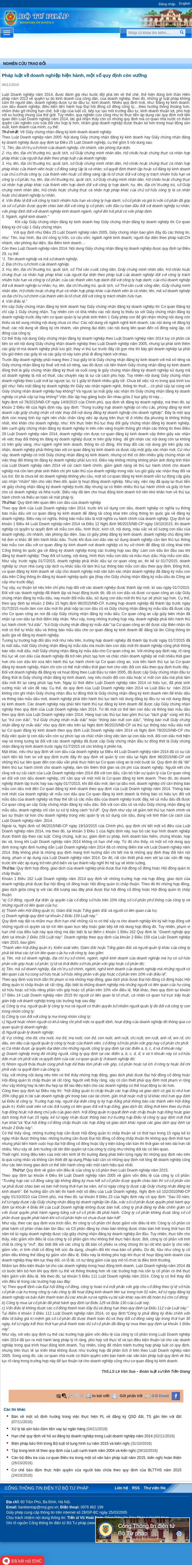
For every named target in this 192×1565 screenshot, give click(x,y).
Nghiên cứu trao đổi (24, 64)
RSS (136, 1488)
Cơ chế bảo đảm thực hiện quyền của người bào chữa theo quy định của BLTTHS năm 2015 (96, 1470)
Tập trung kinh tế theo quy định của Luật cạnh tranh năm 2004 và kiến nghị (73, 1450)
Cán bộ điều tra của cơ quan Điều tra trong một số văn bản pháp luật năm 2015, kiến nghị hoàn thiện (96, 1458)
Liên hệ (121, 1488)
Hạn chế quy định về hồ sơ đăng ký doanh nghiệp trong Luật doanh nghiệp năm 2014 (82, 1436)
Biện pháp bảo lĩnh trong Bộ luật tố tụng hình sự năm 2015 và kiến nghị (70, 1443)
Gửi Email (160, 1396)
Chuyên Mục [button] (96, 50)
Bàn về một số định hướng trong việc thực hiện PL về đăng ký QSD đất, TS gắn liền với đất (96, 1416)
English (184, 3)
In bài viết (101, 1396)
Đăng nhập (167, 4)
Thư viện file (155, 1488)
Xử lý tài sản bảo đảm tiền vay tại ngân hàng (48, 1429)
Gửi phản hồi (131, 1396)
